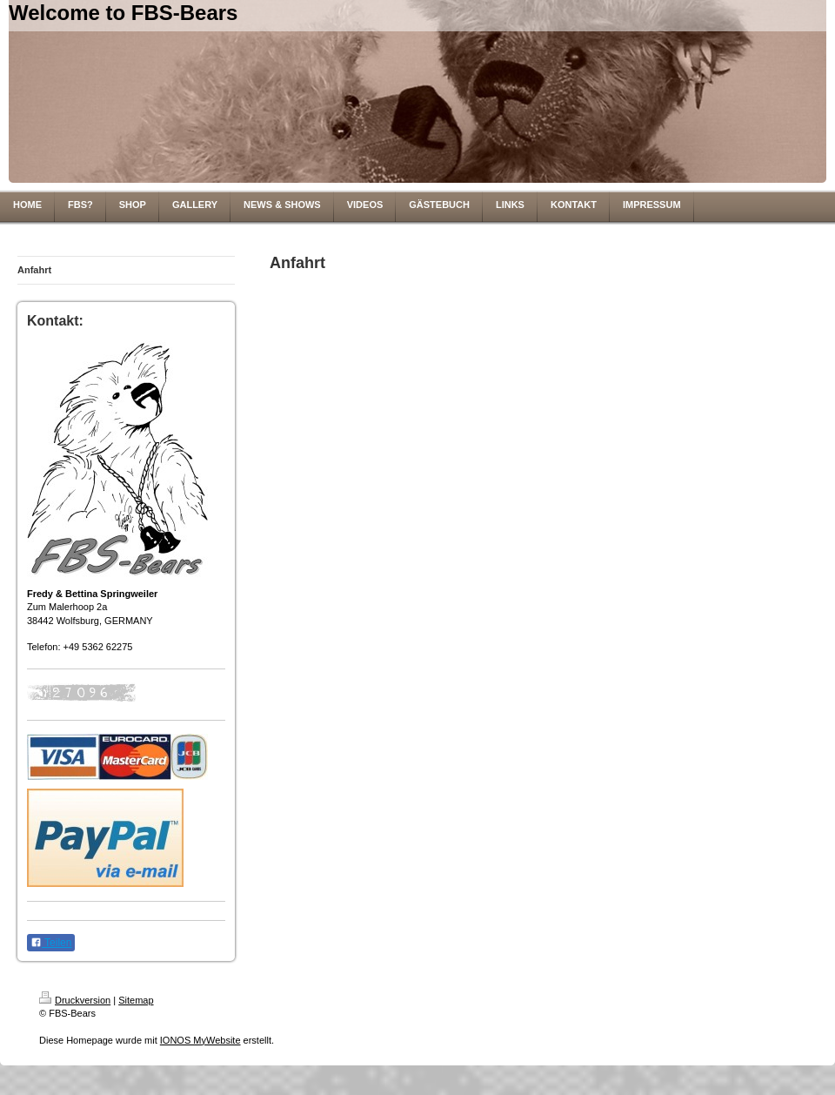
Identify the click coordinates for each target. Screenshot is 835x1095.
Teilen (50, 943)
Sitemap (135, 1000)
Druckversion (74, 1000)
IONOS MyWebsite (200, 1040)
